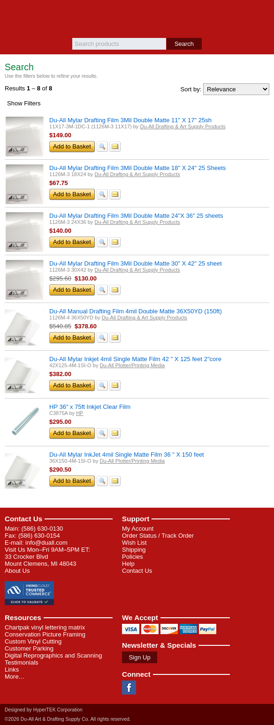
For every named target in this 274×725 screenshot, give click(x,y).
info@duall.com (46, 542)
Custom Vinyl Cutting (33, 641)
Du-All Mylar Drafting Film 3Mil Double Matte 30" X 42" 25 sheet (135, 263)
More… (15, 676)
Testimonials (21, 662)
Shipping (134, 549)
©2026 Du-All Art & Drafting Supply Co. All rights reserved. (68, 719)
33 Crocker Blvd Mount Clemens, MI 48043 (40, 560)
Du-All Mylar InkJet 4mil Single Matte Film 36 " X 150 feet (126, 454)
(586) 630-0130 (42, 528)
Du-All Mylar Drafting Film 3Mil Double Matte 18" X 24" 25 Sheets (137, 167)
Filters (24, 103)
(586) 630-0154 (39, 535)
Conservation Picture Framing (45, 634)
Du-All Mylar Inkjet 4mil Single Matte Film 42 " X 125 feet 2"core (135, 358)
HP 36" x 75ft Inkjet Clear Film (89, 406)
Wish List (134, 542)
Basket (262, 15)
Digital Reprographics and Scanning (53, 655)
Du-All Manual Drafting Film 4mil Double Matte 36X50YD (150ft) (135, 311)
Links (12, 669)
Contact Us (23, 519)
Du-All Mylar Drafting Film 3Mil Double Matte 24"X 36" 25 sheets (136, 215)
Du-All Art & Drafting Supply (137, 19)
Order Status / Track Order (158, 535)
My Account (137, 528)
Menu (12, 15)
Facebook (129, 688)
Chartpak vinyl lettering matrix (45, 627)
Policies (132, 556)
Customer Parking (29, 648)
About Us (17, 570)
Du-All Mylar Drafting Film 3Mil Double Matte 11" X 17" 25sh (130, 120)
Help (128, 563)
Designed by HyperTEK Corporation (44, 709)
